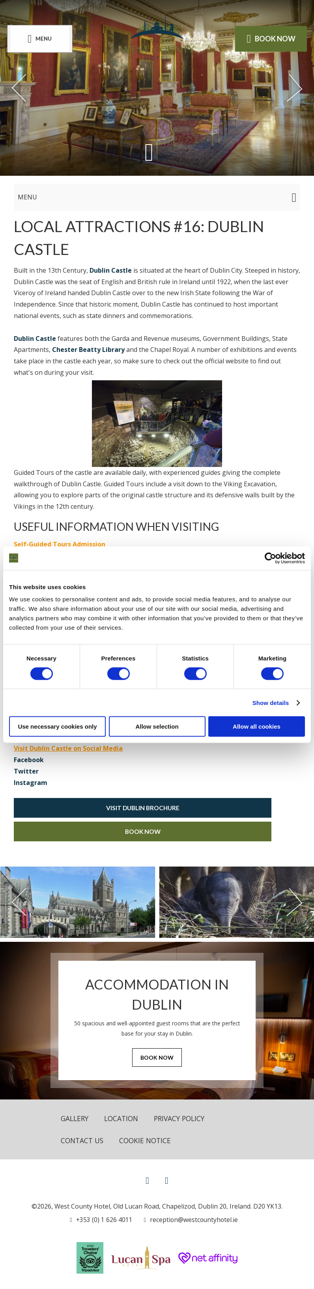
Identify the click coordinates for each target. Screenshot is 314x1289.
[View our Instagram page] (166, 1180)
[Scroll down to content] (148, 152)
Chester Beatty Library (88, 349)
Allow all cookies (256, 726)
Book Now (143, 831)
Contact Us (83, 1141)
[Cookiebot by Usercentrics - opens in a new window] (270, 558)
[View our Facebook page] (147, 1180)
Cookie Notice (148, 1141)
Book (270, 38)
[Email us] (189, 1220)
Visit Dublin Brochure (143, 807)
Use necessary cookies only (57, 726)
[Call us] (100, 1220)
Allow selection (156, 726)
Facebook (29, 759)
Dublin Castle (111, 270)
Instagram (30, 782)
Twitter (26, 771)
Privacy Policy (184, 1118)
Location (124, 1118)
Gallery (75, 1118)
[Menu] (40, 39)
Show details (270, 702)
